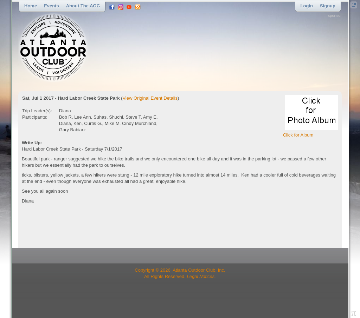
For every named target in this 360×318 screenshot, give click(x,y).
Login (307, 5)
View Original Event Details (150, 98)
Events (51, 5)
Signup (327, 5)
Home (30, 5)
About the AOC (83, 5)
